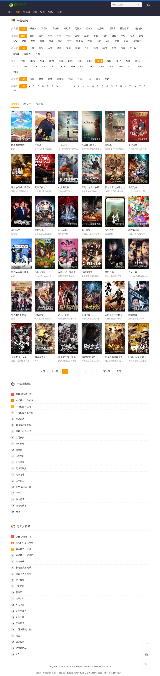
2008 (72, 66)
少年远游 (109, 230)
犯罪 (104, 35)
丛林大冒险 (40, 272)
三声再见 (17, 481)
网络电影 (137, 41)
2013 (24, 66)
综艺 (35, 11)
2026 (32, 61)
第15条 (108, 145)
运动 (108, 41)
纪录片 (112, 28)
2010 (53, 66)
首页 (10, 11)
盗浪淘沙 (86, 315)
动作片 (33, 28)
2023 (61, 61)
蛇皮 (15, 493)
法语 (89, 79)
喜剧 (32, 35)
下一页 (106, 371)
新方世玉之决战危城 (115, 187)
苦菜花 (38, 145)
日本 (86, 48)
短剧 (60, 11)
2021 (80, 61)
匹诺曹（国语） (89, 145)
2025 (42, 61)
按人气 (27, 104)
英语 (41, 79)
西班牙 (16, 54)
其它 (107, 79)
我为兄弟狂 (40, 230)
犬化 (15, 511)
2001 (139, 66)
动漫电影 (137, 28)
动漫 (42, 11)
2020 (89, 61)
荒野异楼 (109, 272)
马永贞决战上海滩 (67, 357)
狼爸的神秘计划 (19, 315)
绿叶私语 (17, 443)
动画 (114, 35)
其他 (37, 54)
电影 (18, 11)
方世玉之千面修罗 (113, 315)
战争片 (101, 28)
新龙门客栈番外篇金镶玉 (117, 357)
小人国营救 (63, 187)
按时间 (15, 104)
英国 (77, 48)
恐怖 (50, 35)
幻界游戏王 (87, 272)
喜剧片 (44, 28)
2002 (130, 66)
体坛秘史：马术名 (22, 400)
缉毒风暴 (132, 315)
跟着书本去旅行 (19, 145)
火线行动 (39, 315)
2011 (43, 66)
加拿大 (27, 54)
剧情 (77, 35)
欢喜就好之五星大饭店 (69, 272)
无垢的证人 (19, 468)
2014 (15, 66)
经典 (51, 41)
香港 (41, 48)
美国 (59, 48)
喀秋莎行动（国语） (21, 187)
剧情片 (89, 28)
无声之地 (17, 474)
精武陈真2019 (88, 357)
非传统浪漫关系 (21, 425)
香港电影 (124, 28)
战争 (86, 35)
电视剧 (26, 11)
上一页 (55, 371)
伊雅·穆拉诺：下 (21, 394)
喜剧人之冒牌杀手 (90, 187)
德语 (98, 79)
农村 (117, 41)
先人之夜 (132, 272)
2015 (137, 61)
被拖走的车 (19, 505)
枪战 (15, 41)
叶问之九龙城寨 (136, 357)
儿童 (126, 41)
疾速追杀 (17, 419)
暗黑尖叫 (17, 456)
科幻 (68, 35)
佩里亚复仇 (40, 357)
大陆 (32, 48)
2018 (108, 61)
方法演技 (17, 462)
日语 (80, 79)
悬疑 (33, 41)
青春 (60, 41)
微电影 (79, 41)
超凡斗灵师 (63, 315)
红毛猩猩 (17, 437)
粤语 (50, 79)
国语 (32, 79)
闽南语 (60, 79)
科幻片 (67, 28)
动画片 (51, 11)
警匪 (95, 35)
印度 (123, 48)
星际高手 (15, 230)
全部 (23, 28)
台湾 (50, 48)
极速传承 (17, 499)
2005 (101, 66)
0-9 (14, 90)
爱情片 (55, 28)
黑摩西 (16, 450)
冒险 (141, 35)
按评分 (39, 104)
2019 (99, 61)
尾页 (119, 371)
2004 (110, 66)
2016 (128, 61)
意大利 (133, 48)
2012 (34, 66)
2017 (118, 61)
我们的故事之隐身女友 (22, 272)
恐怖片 (78, 28)
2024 (51, 61)
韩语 (70, 79)
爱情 (41, 35)
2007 (82, 66)
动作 (59, 35)
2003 (120, 66)
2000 (15, 72)
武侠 (132, 35)
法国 (68, 48)
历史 (99, 41)
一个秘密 (62, 145)
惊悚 (42, 41)
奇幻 (123, 35)
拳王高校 (86, 230)
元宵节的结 (40, 187)
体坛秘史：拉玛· (21, 406)
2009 (63, 66)
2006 (91, 66)
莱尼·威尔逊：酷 (21, 487)
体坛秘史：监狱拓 (22, 412)
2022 (70, 61)
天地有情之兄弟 (19, 357)
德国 (104, 48)
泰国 (114, 48)
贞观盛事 (132, 145)
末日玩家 (62, 230)
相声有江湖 (133, 230)
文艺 (69, 41)
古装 (90, 41)
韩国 (95, 48)
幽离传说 (132, 187)
